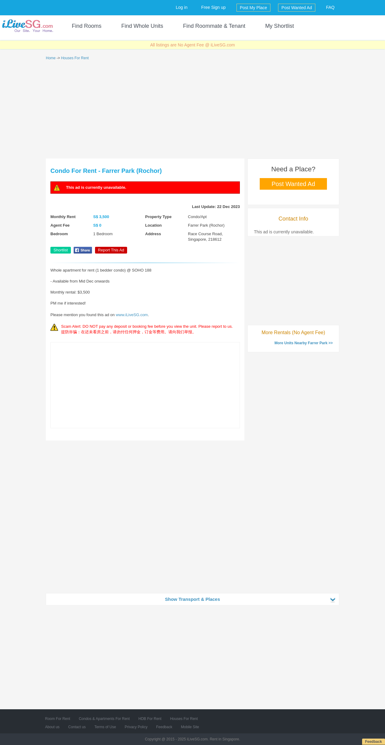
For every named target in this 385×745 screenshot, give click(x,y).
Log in (181, 7)
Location (153, 225)
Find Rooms (86, 26)
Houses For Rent (75, 58)
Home (51, 58)
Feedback (373, 742)
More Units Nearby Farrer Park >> (303, 343)
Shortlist (60, 250)
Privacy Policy (136, 727)
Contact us (77, 727)
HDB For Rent (149, 719)
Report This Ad (111, 250)
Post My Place (253, 7)
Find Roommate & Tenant (214, 26)
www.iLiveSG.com (132, 314)
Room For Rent (57, 719)
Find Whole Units (142, 26)
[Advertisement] (192, 109)
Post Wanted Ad (296, 7)
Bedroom (59, 234)
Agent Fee (60, 225)
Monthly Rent (62, 216)
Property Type (158, 216)
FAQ (330, 7)
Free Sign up (213, 7)
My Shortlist (279, 26)
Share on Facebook (83, 250)
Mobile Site (190, 727)
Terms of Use (105, 727)
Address (153, 234)
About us (52, 727)
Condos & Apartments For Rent (104, 719)
